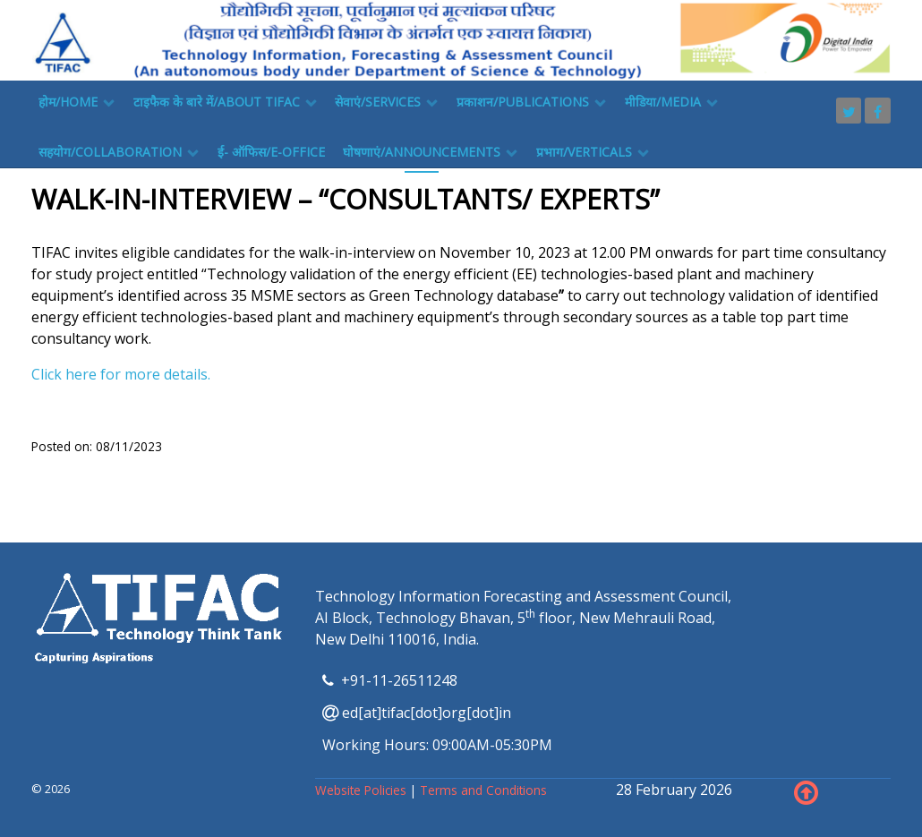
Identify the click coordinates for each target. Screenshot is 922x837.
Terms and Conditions (483, 790)
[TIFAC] (461, 38)
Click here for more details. (120, 374)
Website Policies (362, 790)
